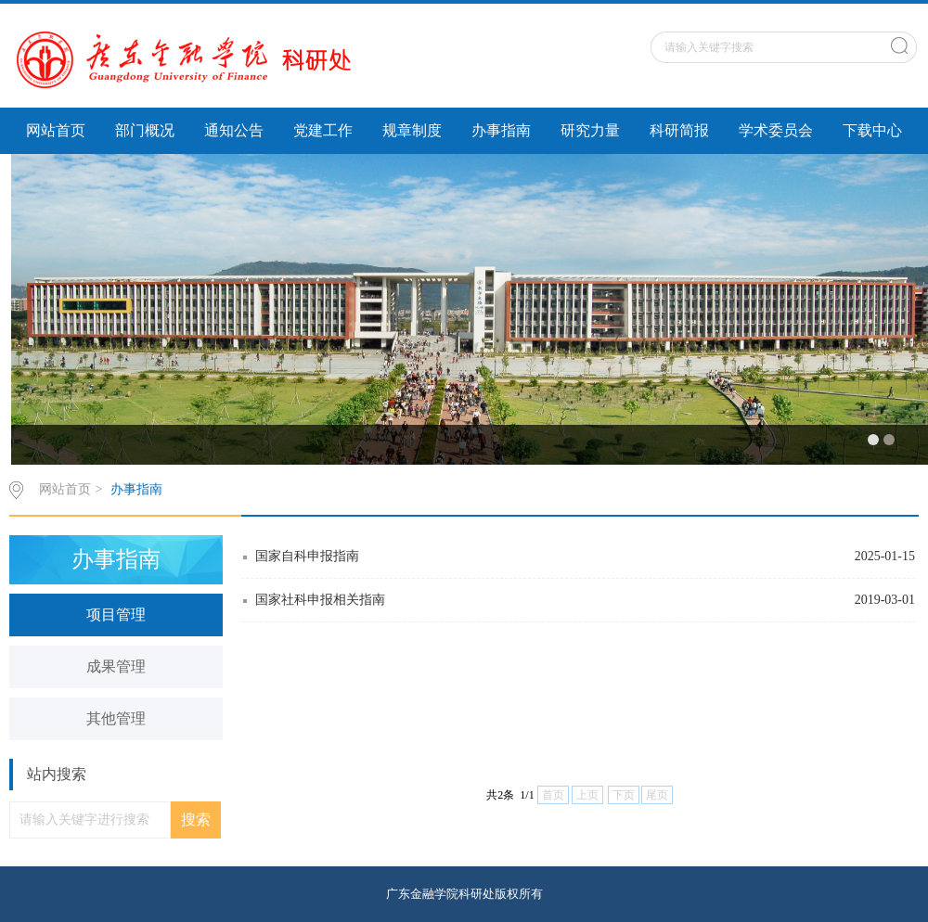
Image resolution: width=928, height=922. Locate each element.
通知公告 (234, 130)
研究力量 (590, 130)
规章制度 (412, 130)
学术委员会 (776, 130)
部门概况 (144, 130)
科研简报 (679, 130)
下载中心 (872, 130)
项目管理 (116, 614)
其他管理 (116, 718)
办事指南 (501, 130)
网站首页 (55, 130)
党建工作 (323, 130)
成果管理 (116, 666)
